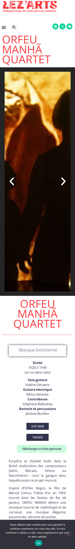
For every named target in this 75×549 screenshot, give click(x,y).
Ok (38, 543)
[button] (14, 27)
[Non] (68, 534)
